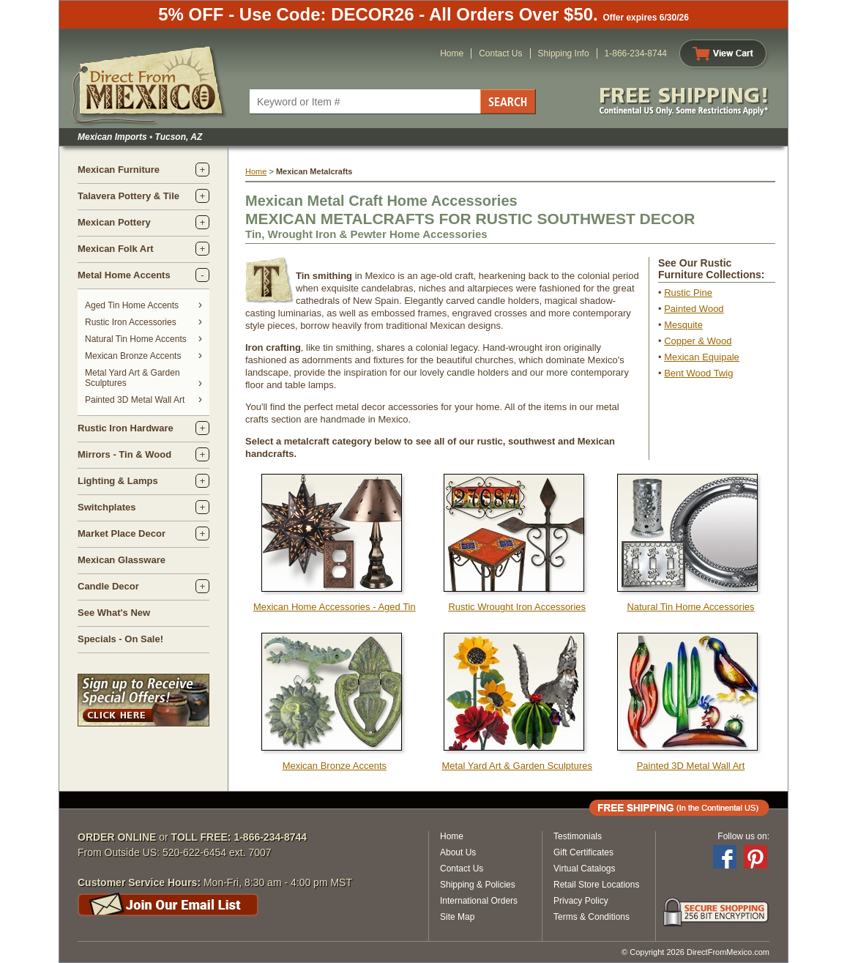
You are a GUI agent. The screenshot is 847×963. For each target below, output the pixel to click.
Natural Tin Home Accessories (690, 606)
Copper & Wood (697, 340)
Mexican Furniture (119, 169)
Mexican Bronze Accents (133, 356)
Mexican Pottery (114, 222)
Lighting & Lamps (118, 480)
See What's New (114, 612)
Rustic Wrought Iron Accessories (517, 606)
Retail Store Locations (596, 885)
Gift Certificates (583, 852)
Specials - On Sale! (120, 638)
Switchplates (106, 507)
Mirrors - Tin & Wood (124, 454)
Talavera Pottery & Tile (128, 195)
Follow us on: (743, 836)
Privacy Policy (580, 901)
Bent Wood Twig (698, 373)
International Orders (479, 901)
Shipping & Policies (477, 885)
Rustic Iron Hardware (125, 428)
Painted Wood (693, 308)
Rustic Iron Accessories (130, 322)
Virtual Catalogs (584, 868)
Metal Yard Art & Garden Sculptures (517, 765)
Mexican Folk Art (116, 248)
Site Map (457, 917)
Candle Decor (108, 586)
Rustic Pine (688, 292)
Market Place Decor (121, 533)
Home (451, 53)
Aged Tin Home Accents (132, 305)
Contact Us (500, 53)
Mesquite (683, 324)
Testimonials (577, 836)
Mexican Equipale (701, 357)
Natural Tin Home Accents (136, 339)
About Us (458, 852)
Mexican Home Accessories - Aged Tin (334, 606)
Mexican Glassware (121, 559)
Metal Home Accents (124, 274)
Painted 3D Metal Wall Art (134, 400)
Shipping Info (563, 53)
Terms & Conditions (591, 917)
